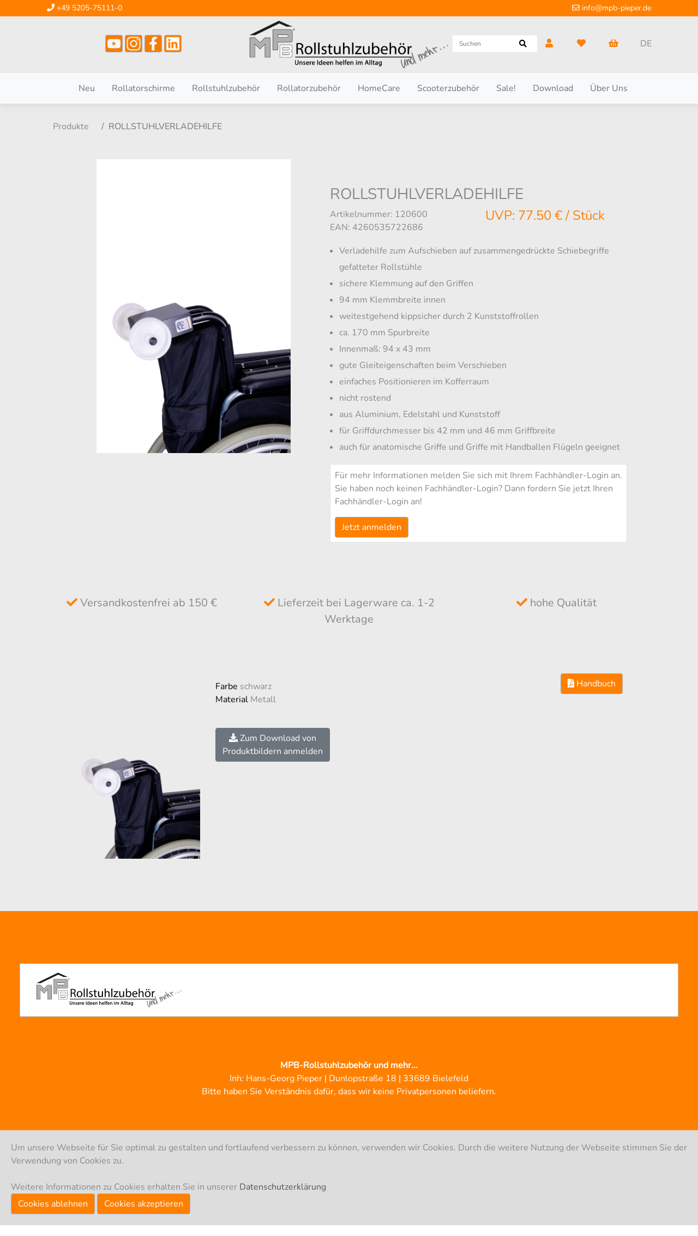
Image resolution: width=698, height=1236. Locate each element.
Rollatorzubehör (309, 88)
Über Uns (609, 88)
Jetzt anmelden (371, 527)
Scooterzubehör (448, 88)
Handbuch (592, 684)
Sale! (506, 88)
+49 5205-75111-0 (84, 8)
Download (553, 88)
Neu (87, 88)
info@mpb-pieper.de (611, 8)
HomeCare (379, 88)
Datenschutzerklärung (282, 1187)
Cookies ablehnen (53, 1204)
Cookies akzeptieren (143, 1204)
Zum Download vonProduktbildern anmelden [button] (272, 744)
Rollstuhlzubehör (226, 88)
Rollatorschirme (143, 88)
